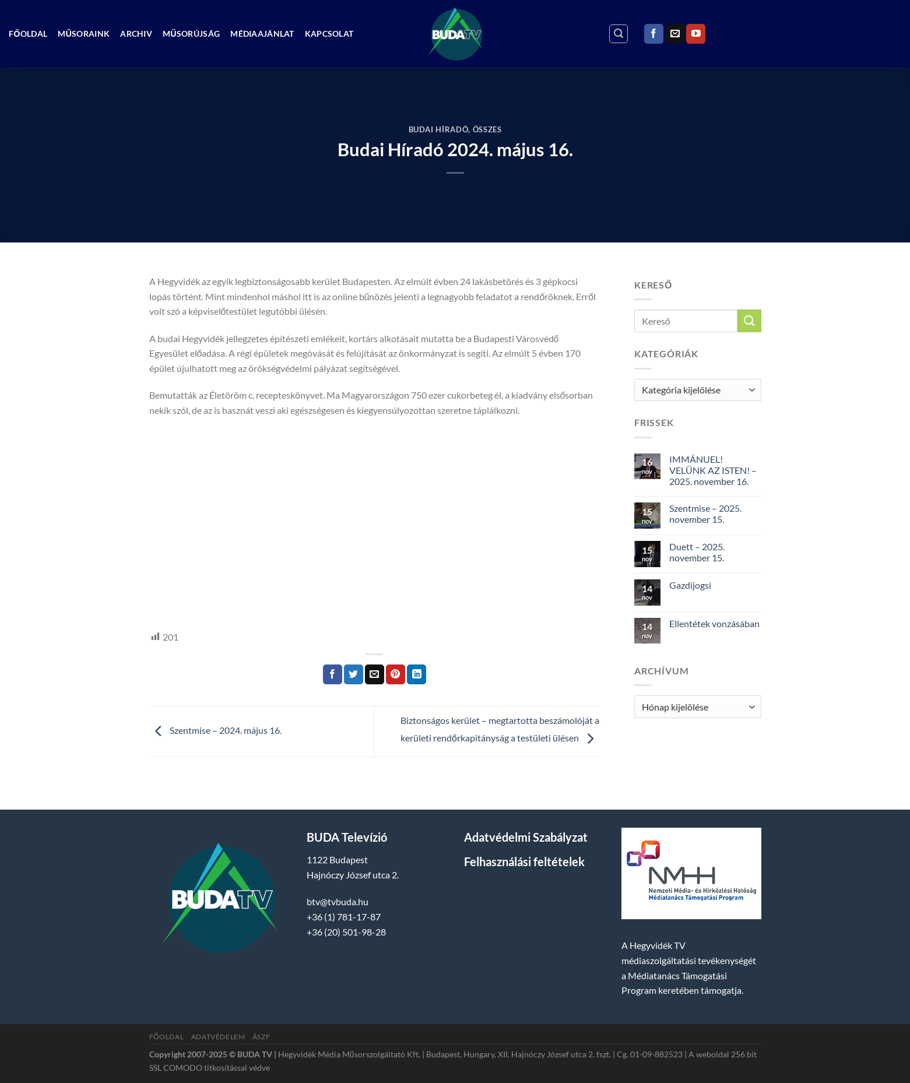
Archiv (136, 33)
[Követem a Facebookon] (653, 34)
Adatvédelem (218, 1036)
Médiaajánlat (262, 33)
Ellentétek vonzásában (714, 623)
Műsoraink (84, 33)
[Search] (618, 33)
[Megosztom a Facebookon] (332, 674)
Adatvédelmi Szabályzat (526, 837)
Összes (487, 129)
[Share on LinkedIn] (416, 674)
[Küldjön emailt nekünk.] (674, 34)
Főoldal (28, 33)
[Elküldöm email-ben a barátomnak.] (374, 674)
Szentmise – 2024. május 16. (215, 730)
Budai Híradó (439, 129)
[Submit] (749, 321)
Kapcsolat (329, 33)
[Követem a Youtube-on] (695, 34)
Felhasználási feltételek (524, 861)
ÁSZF (261, 1036)
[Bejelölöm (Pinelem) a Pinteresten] (395, 674)
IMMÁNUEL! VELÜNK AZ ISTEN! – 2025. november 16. (713, 470)
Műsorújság (191, 33)
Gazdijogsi (690, 584)
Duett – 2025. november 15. (697, 552)
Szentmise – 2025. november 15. (705, 513)
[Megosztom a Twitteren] (353, 674)
